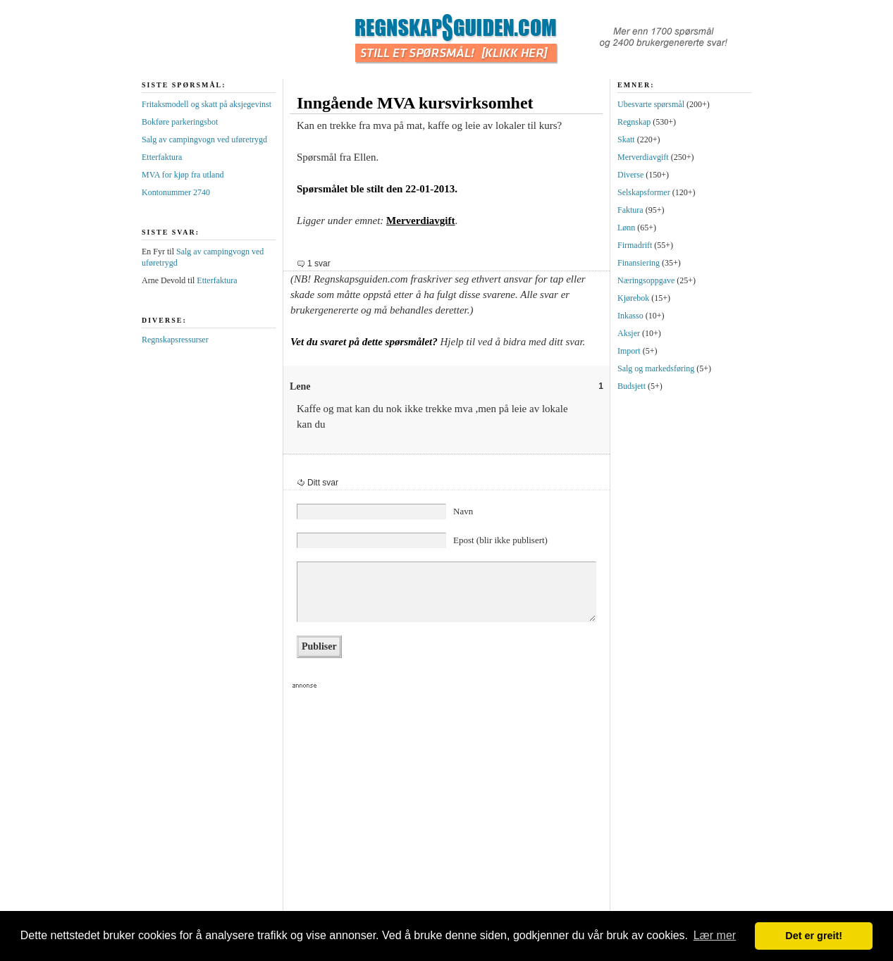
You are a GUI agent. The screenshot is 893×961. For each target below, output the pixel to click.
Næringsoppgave (646, 280)
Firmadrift (634, 245)
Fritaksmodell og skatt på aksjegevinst (206, 104)
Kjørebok (633, 298)
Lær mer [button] (715, 935)
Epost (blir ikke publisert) (500, 540)
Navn (463, 511)
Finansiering (638, 263)
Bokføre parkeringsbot (180, 122)
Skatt (626, 139)
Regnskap (634, 122)
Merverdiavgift (420, 220)
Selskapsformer (643, 192)
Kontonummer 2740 (176, 192)
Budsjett (631, 386)
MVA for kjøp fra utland (182, 175)
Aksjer (628, 333)
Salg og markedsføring (655, 368)
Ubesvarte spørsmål (650, 104)
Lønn (626, 227)
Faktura (630, 210)
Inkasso (630, 316)
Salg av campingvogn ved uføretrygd (204, 139)
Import (629, 351)
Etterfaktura (162, 157)
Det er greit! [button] (813, 935)
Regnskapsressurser (175, 340)
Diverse (630, 175)
